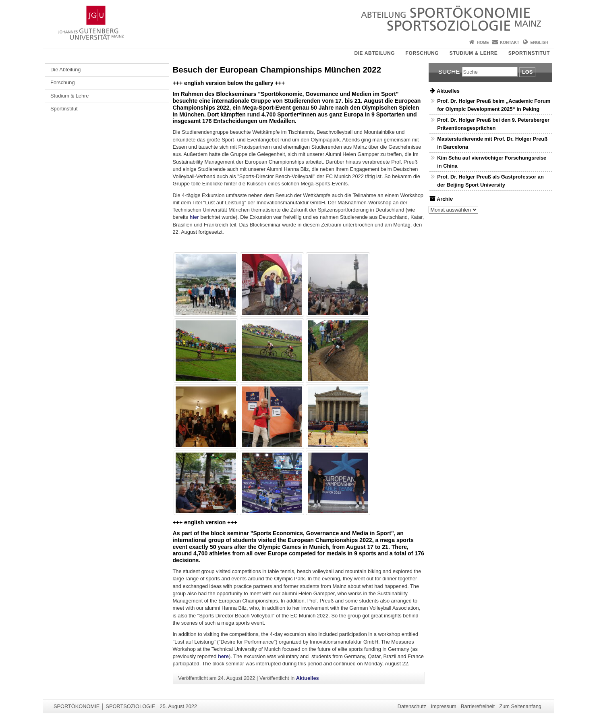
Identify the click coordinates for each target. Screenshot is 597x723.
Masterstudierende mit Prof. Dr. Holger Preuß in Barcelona (492, 143)
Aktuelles (307, 678)
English (539, 42)
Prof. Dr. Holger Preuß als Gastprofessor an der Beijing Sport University (490, 180)
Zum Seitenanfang (520, 706)
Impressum (443, 706)
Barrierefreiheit (478, 706)
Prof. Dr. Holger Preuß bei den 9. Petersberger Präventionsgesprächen (493, 124)
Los (527, 72)
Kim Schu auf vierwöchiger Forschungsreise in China (491, 161)
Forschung (422, 53)
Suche (449, 71)
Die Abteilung (374, 53)
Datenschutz (412, 706)
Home (483, 42)
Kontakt (509, 42)
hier (194, 217)
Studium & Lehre (474, 53)
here (223, 656)
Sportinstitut (529, 53)
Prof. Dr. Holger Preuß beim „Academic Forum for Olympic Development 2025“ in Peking (493, 105)
